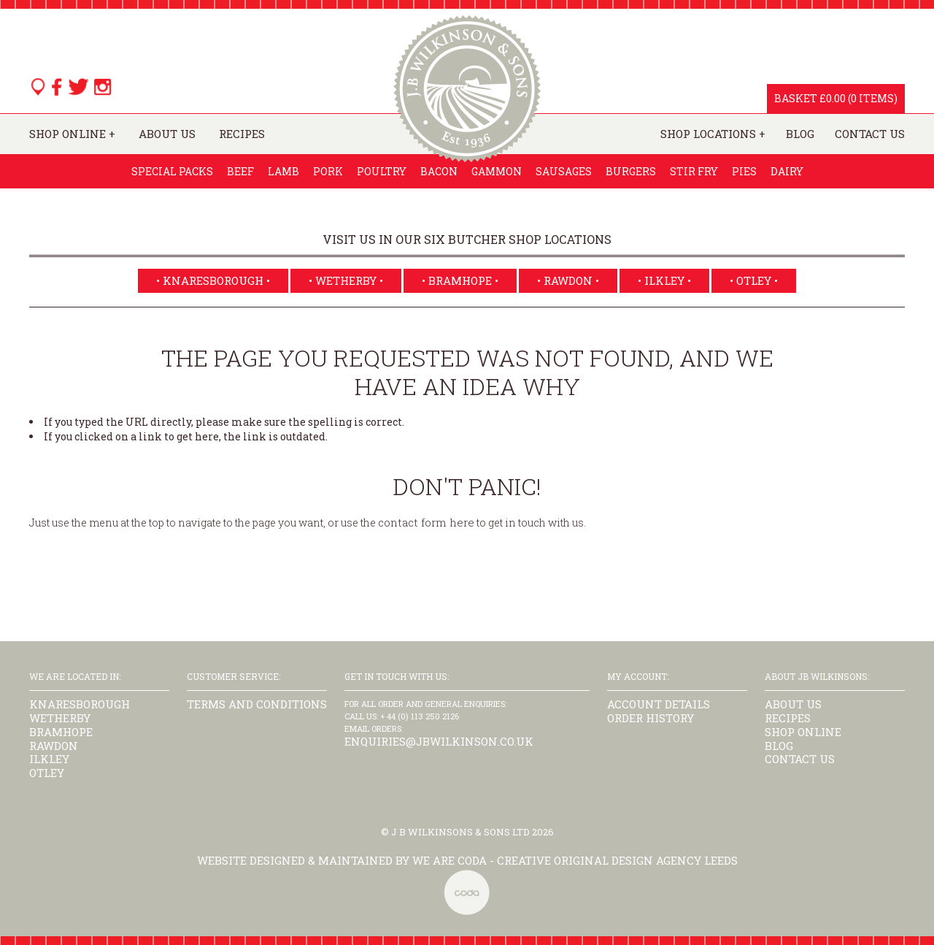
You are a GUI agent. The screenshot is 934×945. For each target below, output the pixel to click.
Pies (744, 171)
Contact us (800, 758)
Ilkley (49, 758)
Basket (795, 98)
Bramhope (61, 731)
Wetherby (59, 718)
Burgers (631, 171)
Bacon (439, 171)
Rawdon (53, 745)
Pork (328, 171)
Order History (650, 718)
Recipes (242, 134)
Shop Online (803, 731)
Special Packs (172, 171)
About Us (167, 134)
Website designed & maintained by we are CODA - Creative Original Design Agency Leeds (467, 860)
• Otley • (754, 281)
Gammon (496, 171)
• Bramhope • (460, 281)
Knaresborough (79, 704)
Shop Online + (72, 134)
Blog (800, 134)
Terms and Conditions (257, 704)
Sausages (564, 171)
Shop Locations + (712, 134)
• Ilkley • (664, 281)
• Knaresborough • (213, 281)
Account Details (658, 704)
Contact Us (870, 134)
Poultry (381, 171)
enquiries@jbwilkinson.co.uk (438, 741)
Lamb (283, 171)
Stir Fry (694, 171)
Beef (240, 171)
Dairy (787, 171)
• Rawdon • (568, 281)
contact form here (426, 522)
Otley (46, 772)
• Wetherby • (346, 281)
